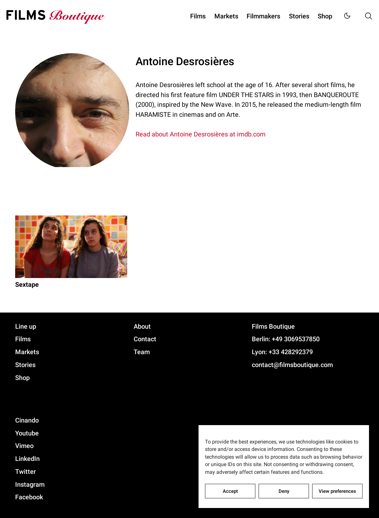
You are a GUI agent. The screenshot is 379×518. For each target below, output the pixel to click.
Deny (284, 491)
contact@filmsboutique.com (292, 365)
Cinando (27, 420)
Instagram (30, 484)
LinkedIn (27, 459)
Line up (25, 326)
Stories (299, 16)
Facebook (29, 497)
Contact (145, 339)
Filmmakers (263, 16)
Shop (325, 16)
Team (142, 352)
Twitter (25, 471)
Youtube (27, 433)
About (142, 326)
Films (198, 16)
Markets (226, 16)
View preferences (337, 491)
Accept (230, 491)
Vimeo (24, 446)
